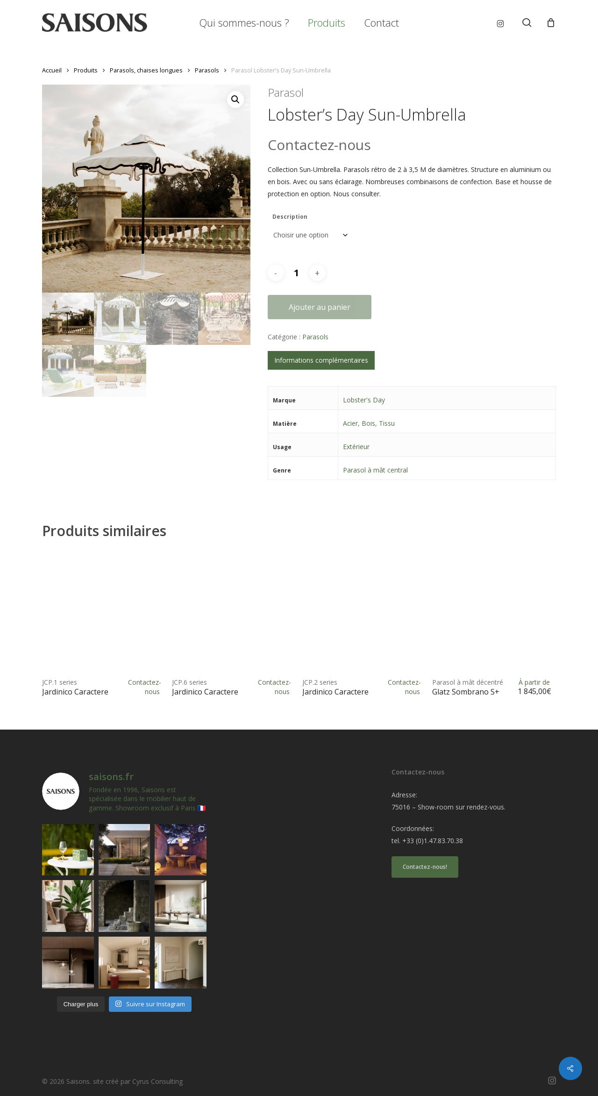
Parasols (207, 70)
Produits (86, 70)
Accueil (52, 70)
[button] (235, 99)
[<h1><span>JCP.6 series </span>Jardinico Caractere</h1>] (233, 611)
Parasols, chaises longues (146, 70)
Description (289, 217)
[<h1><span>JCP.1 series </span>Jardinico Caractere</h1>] (103, 611)
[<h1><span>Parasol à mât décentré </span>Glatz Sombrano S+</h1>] (493, 611)
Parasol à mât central (375, 470)
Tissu (387, 423)
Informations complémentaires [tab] (321, 360)
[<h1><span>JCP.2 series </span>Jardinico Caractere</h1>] (364, 611)
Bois (368, 423)
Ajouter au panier (319, 307)
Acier (350, 423)
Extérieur (356, 446)
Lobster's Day (364, 399)
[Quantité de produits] (296, 273)
